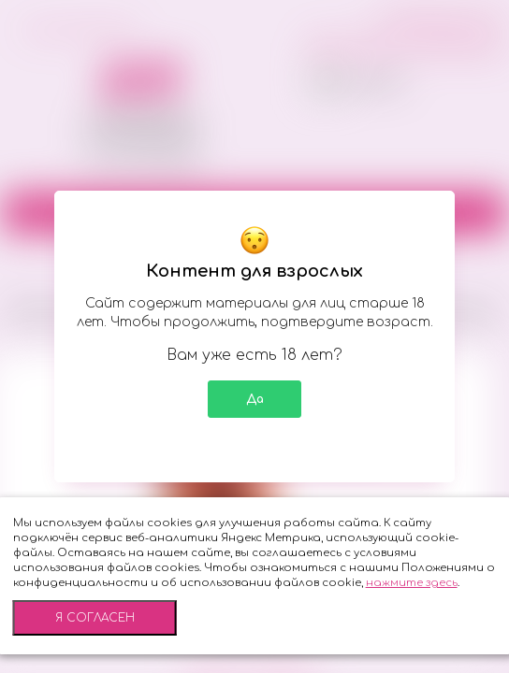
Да (255, 399)
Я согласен (95, 617)
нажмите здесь (412, 583)
